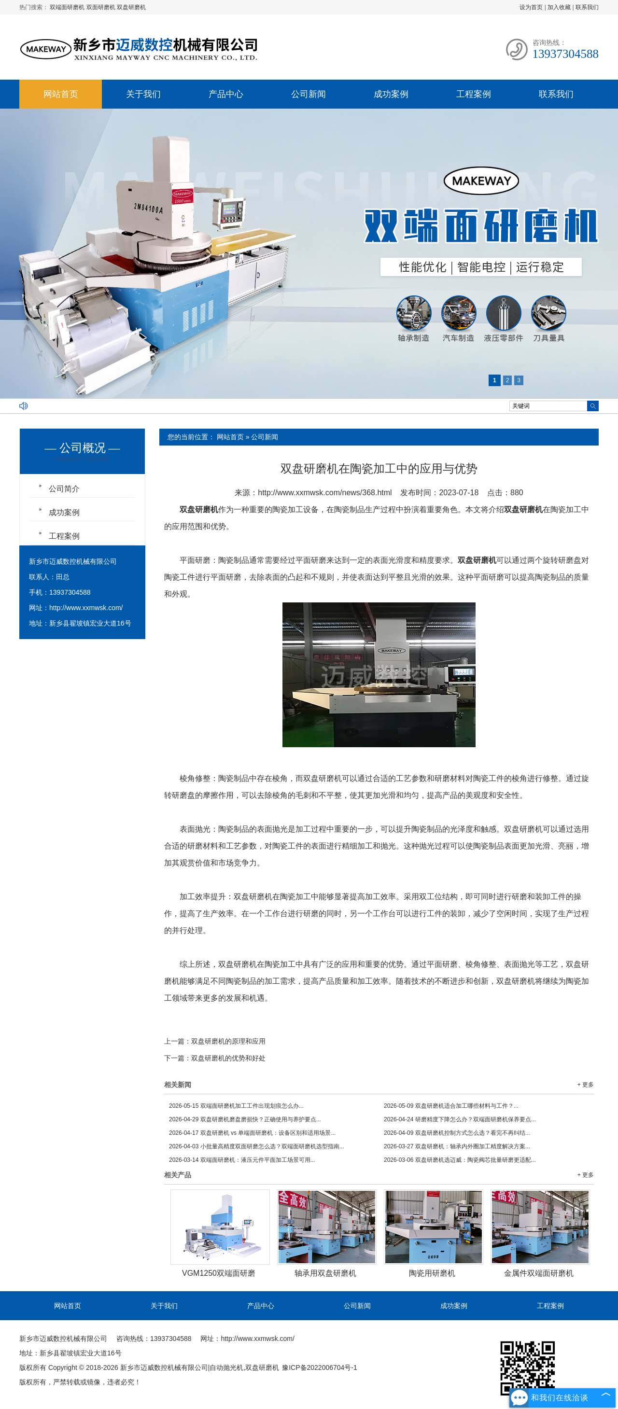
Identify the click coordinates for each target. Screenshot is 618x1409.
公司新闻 (308, 94)
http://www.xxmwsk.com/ (86, 608)
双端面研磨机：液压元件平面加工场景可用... (242, 1160)
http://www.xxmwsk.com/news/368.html (325, 492)
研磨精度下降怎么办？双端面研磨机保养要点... (460, 1119)
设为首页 (531, 7)
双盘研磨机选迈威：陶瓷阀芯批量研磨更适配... (460, 1160)
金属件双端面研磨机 (539, 1273)
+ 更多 (585, 1084)
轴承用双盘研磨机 (325, 1273)
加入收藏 (559, 7)
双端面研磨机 (68, 7)
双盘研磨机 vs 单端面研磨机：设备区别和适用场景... (252, 1133)
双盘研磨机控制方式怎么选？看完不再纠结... (457, 1133)
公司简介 (64, 489)
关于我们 (143, 94)
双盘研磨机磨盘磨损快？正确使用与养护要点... (245, 1119)
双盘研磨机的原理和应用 (228, 1041)
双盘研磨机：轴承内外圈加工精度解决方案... (457, 1146)
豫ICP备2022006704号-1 (319, 1367)
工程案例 (473, 94)
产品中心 (226, 94)
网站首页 (60, 94)
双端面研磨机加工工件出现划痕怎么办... (236, 1105)
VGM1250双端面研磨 (218, 1273)
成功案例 (391, 94)
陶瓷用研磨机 (432, 1273)
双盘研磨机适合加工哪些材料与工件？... (451, 1105)
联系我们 (587, 7)
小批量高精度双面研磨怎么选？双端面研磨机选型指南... (256, 1146)
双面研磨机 (101, 7)
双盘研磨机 (131, 7)
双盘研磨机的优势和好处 (228, 1058)
